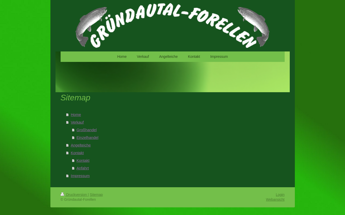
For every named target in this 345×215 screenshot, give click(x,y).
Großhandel (87, 130)
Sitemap (96, 195)
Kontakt (77, 153)
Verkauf (77, 122)
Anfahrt (83, 168)
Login (280, 195)
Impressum (80, 175)
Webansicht (275, 199)
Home (76, 114)
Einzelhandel (88, 137)
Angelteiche (81, 145)
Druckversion (74, 195)
